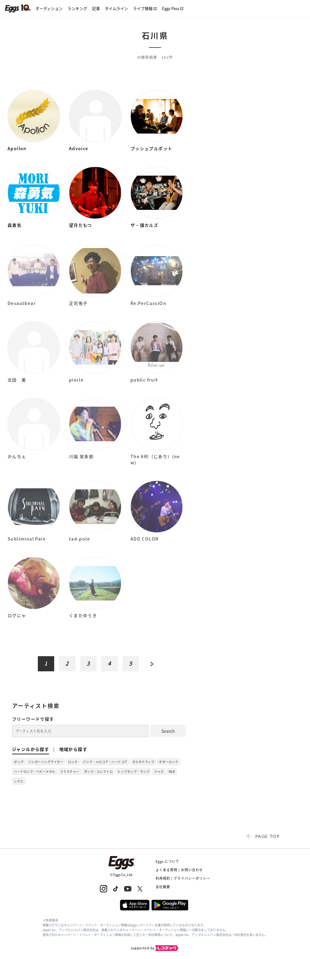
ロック (73, 761)
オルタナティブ (143, 761)
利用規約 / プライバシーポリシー (183, 878)
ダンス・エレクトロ (98, 771)
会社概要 (163, 886)
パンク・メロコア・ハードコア (105, 761)
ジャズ (159, 771)
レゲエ (19, 781)
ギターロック (168, 761)
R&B (172, 771)
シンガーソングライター (46, 761)
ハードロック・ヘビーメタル (34, 771)
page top (267, 836)
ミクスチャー (69, 771)
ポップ (19, 761)
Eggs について (168, 861)
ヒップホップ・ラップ (133, 771)
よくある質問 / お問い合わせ (179, 869)
